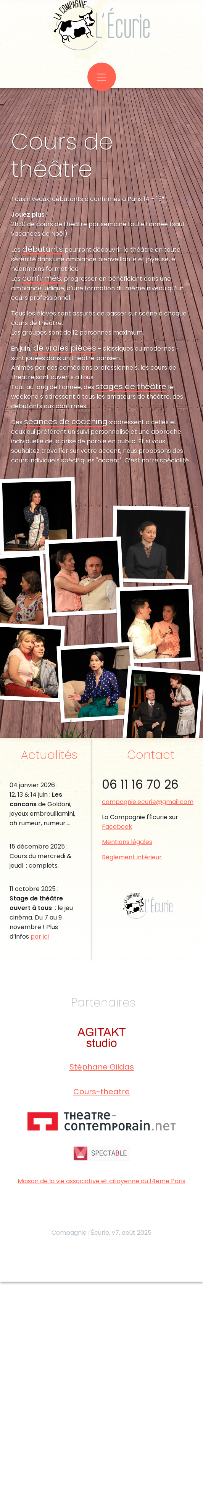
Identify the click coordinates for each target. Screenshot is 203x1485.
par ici (40, 936)
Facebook (117, 826)
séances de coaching (66, 421)
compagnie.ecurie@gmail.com (147, 801)
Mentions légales (127, 842)
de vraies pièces (64, 348)
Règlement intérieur (132, 857)
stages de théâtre (131, 386)
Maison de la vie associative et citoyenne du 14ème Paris (101, 1181)
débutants (42, 249)
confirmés (41, 278)
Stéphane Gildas (101, 1067)
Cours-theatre (101, 1092)
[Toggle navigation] (101, 77)
